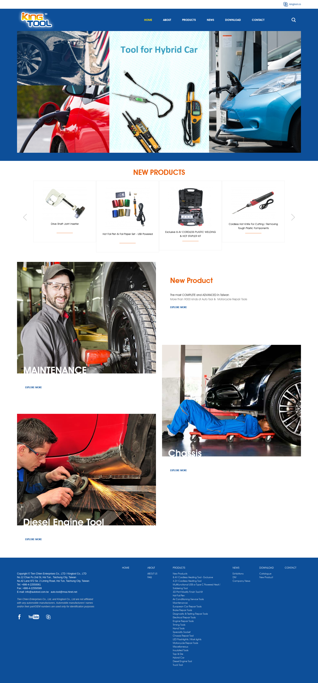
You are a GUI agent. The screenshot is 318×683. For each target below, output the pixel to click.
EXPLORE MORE (178, 307)
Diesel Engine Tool (182, 661)
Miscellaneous (180, 646)
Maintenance (180, 602)
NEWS (210, 20)
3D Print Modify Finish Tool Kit (188, 591)
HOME (148, 20)
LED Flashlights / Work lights (187, 639)
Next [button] (293, 217)
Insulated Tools (180, 650)
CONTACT (258, 20)
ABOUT (167, 20)
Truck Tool (178, 664)
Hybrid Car (178, 657)
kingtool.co (295, 4)
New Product (266, 577)
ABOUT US (152, 573)
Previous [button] (25, 217)
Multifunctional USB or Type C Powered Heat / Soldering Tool (196, 586)
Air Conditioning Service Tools (188, 599)
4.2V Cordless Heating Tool (187, 580)
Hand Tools (179, 628)
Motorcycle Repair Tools (185, 642)
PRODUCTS (189, 20)
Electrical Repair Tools (184, 617)
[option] (159, 92)
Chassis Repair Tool (183, 635)
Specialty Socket (181, 632)
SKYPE (48, 616)
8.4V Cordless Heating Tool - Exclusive (193, 577)
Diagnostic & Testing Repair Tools (190, 613)
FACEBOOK (19, 616)
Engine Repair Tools (183, 621)
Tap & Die (178, 653)
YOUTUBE (33, 616)
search (293, 20)
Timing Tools (179, 624)
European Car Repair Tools (187, 606)
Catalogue (265, 573)
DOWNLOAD (233, 20)
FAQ (149, 577)
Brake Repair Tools (182, 610)
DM (234, 577)
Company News (241, 580)
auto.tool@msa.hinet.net (64, 591)
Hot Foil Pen (179, 595)
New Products (180, 573)
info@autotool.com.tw (37, 591)
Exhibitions (238, 573)
